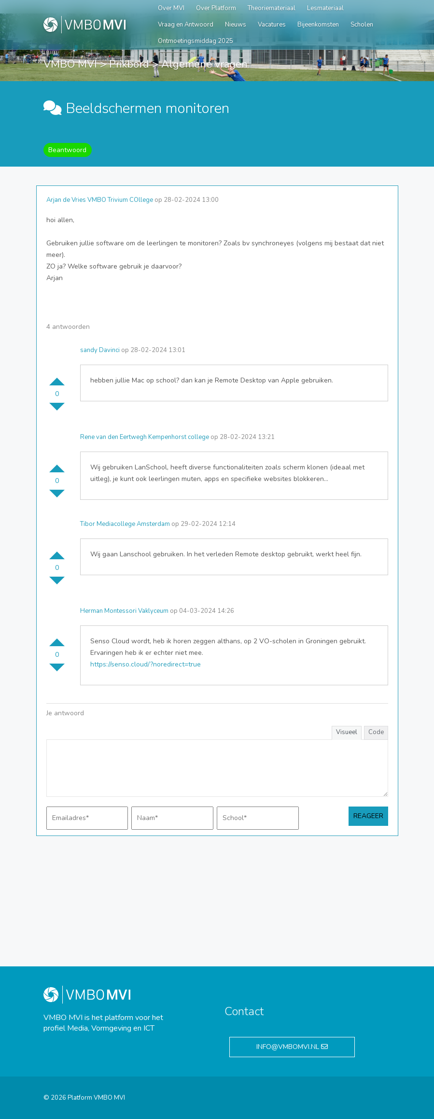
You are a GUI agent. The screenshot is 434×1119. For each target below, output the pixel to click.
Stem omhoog (57, 377)
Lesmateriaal (325, 8)
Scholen (361, 24)
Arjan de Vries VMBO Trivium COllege (99, 200)
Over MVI (171, 8)
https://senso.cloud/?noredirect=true (145, 664)
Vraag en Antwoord (185, 24)
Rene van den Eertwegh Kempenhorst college (144, 437)
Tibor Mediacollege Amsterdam (125, 524)
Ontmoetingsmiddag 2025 (195, 41)
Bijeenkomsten (318, 24)
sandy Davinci (100, 350)
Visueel (346, 732)
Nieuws (235, 24)
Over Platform (216, 8)
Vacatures (272, 24)
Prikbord (129, 64)
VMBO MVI (70, 64)
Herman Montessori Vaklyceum (124, 611)
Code (376, 732)
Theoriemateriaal (271, 8)
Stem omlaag (57, 410)
